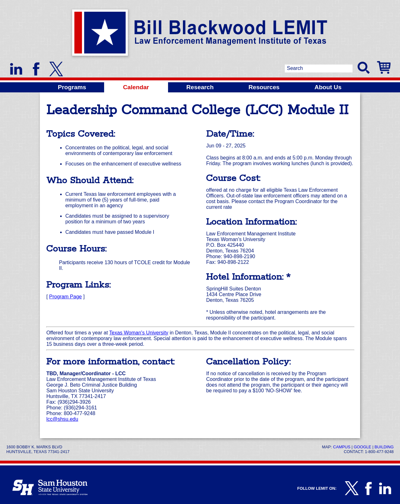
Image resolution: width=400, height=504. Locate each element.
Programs (72, 87)
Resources (263, 87)
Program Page (65, 296)
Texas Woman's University (138, 332)
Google (362, 447)
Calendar (136, 87)
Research (200, 87)
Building (384, 447)
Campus (341, 447)
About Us (328, 87)
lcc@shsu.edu (62, 419)
